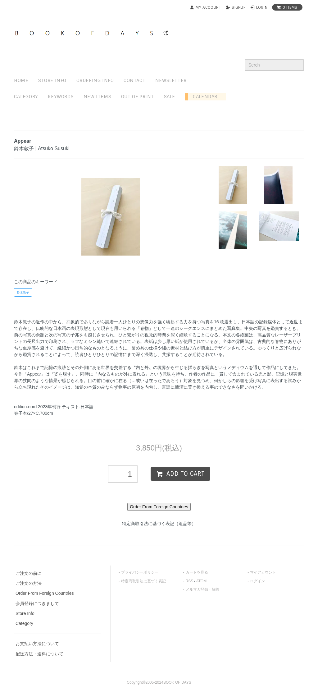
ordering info (95, 80)
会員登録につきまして (37, 603)
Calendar (202, 97)
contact (134, 80)
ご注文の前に (29, 573)
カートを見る (197, 572)
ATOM (201, 581)
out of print (137, 97)
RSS (189, 581)
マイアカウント (263, 572)
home (21, 80)
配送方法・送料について (39, 653)
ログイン (257, 581)
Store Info (25, 613)
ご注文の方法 (29, 583)
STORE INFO (52, 80)
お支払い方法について (37, 643)
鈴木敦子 (23, 292)
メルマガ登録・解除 (202, 589)
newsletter (171, 80)
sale (169, 97)
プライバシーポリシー (139, 572)
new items (97, 97)
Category (26, 97)
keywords (61, 97)
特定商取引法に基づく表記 (143, 581)
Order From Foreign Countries (45, 593)
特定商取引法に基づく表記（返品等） (159, 523)
